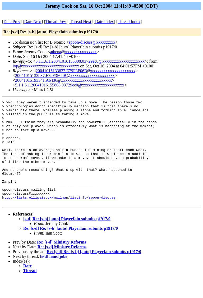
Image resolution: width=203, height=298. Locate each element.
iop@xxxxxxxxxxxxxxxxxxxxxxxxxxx (46, 66)
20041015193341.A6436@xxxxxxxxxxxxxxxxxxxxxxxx (63, 80)
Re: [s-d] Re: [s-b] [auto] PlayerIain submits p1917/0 (70, 249)
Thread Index (129, 21)
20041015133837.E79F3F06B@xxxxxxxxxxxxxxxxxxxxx (85, 70)
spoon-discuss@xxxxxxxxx (92, 42)
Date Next (32, 21)
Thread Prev (55, 21)
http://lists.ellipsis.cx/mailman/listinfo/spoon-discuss (59, 217)
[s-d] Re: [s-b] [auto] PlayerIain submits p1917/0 (66, 239)
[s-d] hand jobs (53, 277)
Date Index (104, 21)
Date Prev (11, 21)
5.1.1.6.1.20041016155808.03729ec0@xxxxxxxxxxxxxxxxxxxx (90, 61)
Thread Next (80, 21)
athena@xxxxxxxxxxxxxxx (73, 51)
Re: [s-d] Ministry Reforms (61, 262)
